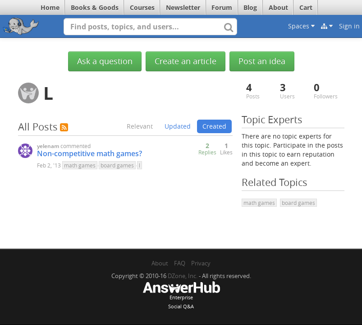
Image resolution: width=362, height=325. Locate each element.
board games (117, 165)
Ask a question (105, 61)
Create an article (185, 61)
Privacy (201, 263)
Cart (305, 7)
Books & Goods (95, 7)
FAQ (179, 263)
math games (80, 165)
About (278, 7)
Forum (221, 7)
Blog (250, 7)
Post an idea (261, 61)
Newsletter (183, 7)
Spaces (301, 26)
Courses (142, 7)
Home (50, 7)
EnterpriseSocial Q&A (181, 296)
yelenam (48, 146)
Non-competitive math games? (89, 153)
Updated (178, 126)
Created (214, 126)
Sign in (349, 26)
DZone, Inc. (182, 276)
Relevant (140, 126)
